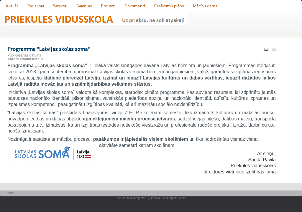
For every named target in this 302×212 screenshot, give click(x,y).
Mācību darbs (205, 6)
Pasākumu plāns (169, 6)
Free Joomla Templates (131, 198)
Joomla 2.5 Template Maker (168, 198)
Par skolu (35, 6)
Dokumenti (134, 6)
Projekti (108, 6)
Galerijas (84, 6)
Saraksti (60, 6)
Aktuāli (11, 6)
